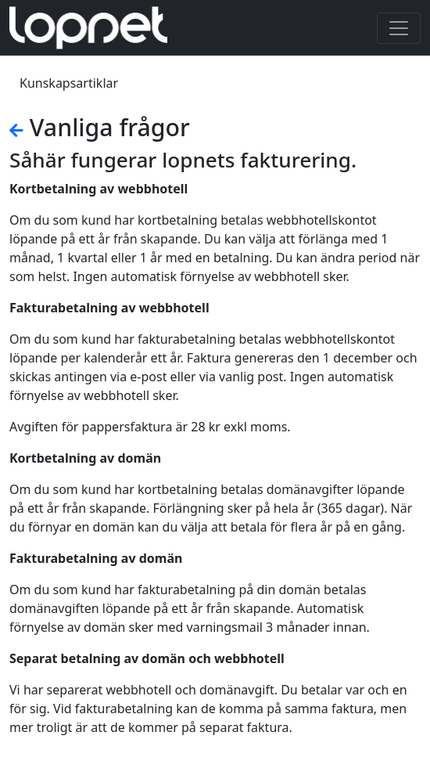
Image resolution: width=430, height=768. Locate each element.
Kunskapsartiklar (69, 83)
